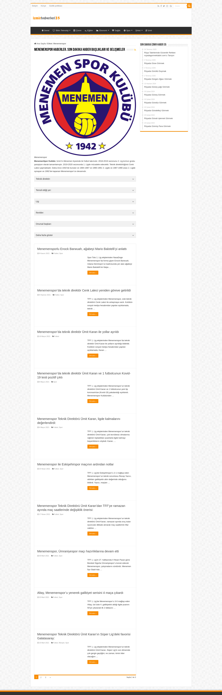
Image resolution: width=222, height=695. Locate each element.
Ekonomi (101, 30)
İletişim (35, 6)
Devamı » (93, 273)
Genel (45, 30)
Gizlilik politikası (55, 6)
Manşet (61, 643)
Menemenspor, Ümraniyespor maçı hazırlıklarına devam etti (78, 551)
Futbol (56, 253)
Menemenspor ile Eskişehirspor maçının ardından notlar (75, 464)
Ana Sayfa (40, 43)
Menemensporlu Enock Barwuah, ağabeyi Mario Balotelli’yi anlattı (82, 249)
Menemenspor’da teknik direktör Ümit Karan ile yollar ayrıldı (78, 332)
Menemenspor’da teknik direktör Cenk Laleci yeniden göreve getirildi (84, 290)
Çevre (77, 30)
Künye (43, 6)
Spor (127, 30)
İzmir (149, 30)
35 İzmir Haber (36, 30)
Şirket (137, 30)
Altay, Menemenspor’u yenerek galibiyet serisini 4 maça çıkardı (80, 592)
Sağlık (116, 30)
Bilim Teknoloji (60, 30)
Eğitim (89, 30)
